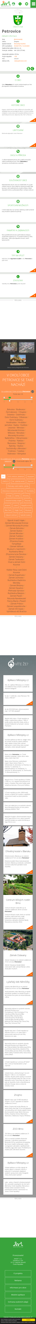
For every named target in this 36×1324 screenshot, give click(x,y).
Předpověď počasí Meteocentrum (19, 1317)
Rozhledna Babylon (16, 593)
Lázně (16, 505)
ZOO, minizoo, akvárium (16, 476)
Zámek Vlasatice (16, 588)
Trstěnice (12, 451)
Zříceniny (26, 496)
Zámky (17, 496)
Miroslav (20, 427)
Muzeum (28, 510)
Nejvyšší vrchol (26, 505)
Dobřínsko (20, 414)
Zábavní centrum (11, 515)
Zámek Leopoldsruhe (16, 606)
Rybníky (12, 446)
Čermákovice (11, 412)
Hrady (9, 496)
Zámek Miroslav (16, 533)
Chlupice (22, 412)
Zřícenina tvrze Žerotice (16, 554)
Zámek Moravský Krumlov (17, 525)
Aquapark (30, 476)
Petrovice (11, 31)
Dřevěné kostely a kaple (13, 501)
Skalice (20, 446)
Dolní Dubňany (11, 417)
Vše (3, 476)
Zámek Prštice (16, 603)
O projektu (18, 1273)
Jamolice (8, 425)
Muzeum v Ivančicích (16, 549)
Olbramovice (21, 438)
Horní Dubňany (16, 420)
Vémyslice (21, 453)
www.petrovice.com (20, 61)
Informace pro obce (18, 1287)
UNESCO (6, 481)
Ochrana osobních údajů (18, 1302)
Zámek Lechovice (16, 577)
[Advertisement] (18, 320)
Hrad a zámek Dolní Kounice (16, 563)
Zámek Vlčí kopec (16, 609)
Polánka (12, 440)
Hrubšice (22, 422)
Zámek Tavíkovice (16, 559)
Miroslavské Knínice (16, 430)
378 (15, 56)
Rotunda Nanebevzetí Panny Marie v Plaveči (16, 599)
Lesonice (11, 427)
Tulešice (20, 451)
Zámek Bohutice (17, 528)
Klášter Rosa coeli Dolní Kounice (17, 571)
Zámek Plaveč (16, 596)
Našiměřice (9, 438)
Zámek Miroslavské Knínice (16, 523)
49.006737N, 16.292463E (21, 46)
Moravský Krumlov (20, 44)
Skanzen (31, 481)
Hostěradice (11, 422)
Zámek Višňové (16, 546)
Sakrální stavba (25, 515)
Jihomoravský (18, 39)
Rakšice (20, 440)
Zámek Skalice (16, 530)
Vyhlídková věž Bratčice (16, 611)
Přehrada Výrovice (16, 590)
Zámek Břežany (16, 585)
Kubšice (24, 425)
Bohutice (11, 409)
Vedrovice (11, 453)
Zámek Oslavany (16, 556)
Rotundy (28, 501)
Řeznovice (11, 443)
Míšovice (11, 433)
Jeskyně (7, 505)
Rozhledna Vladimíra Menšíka (17, 581)
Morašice (20, 433)
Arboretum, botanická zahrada (12, 491)
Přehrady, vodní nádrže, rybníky (18, 486)
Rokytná (21, 443)
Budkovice (20, 409)
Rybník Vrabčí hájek (16, 520)
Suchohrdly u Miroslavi (16, 448)
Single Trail (18, 510)
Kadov (16, 425)
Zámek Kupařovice (17, 575)
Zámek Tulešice (16, 536)
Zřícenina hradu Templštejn (17, 542)
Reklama (18, 1280)
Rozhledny (30, 491)
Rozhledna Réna (16, 551)
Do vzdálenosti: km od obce (15, 391)
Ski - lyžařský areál (18, 481)
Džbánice (23, 417)
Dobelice (10, 414)
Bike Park (8, 510)
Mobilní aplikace (18, 1295)
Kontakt (18, 1309)
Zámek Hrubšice (16, 538)
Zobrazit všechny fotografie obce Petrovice (18, 367)
